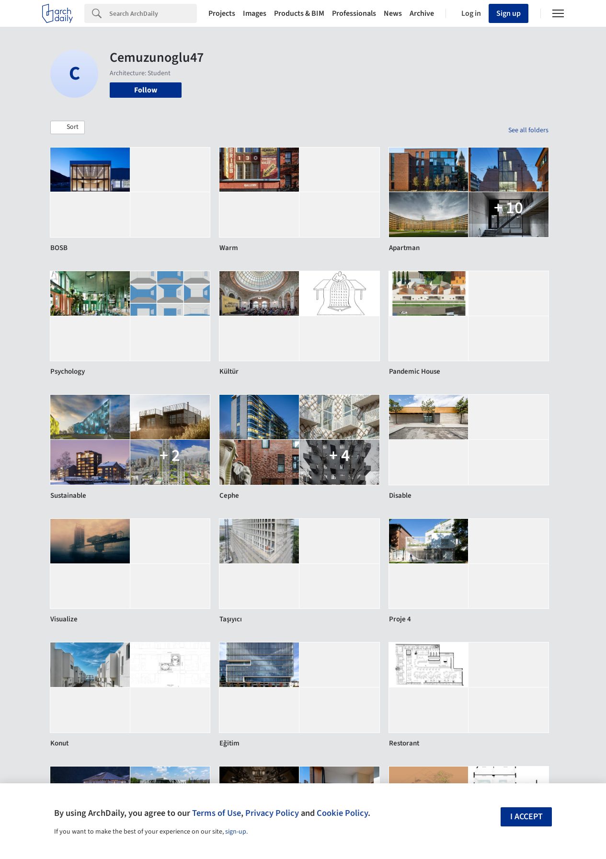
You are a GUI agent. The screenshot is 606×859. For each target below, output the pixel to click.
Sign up (508, 13)
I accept (526, 817)
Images (254, 13)
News (393, 13)
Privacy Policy (272, 813)
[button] (67, 127)
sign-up (235, 831)
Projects (221, 13)
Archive (422, 13)
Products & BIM (299, 13)
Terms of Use (216, 813)
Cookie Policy (342, 813)
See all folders (528, 130)
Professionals (354, 13)
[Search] (153, 13)
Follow (145, 90)
